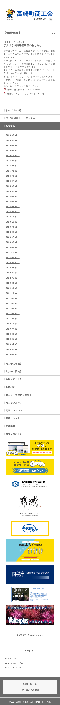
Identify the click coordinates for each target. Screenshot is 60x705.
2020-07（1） (13, 329)
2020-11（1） (13, 324)
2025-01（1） (13, 171)
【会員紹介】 (10, 387)
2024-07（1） (13, 181)
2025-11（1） (13, 156)
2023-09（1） (13, 227)
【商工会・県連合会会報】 (17, 395)
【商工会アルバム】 (14, 402)
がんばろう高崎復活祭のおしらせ (23, 45)
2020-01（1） (13, 354)
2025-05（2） (13, 166)
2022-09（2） (13, 257)
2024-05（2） (13, 191)
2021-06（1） (13, 303)
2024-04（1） (13, 196)
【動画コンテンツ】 (14, 410)
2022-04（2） (13, 283)
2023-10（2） (13, 222)
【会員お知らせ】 (12, 379)
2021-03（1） (13, 319)
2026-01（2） (13, 150)
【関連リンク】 (11, 418)
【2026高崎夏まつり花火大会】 (20, 118)
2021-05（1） (13, 308)
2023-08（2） (13, 232)
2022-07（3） (13, 268)
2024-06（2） (13, 186)
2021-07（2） (13, 298)
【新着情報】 (10, 126)
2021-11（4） (13, 293)
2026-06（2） (13, 135)
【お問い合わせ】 (12, 434)
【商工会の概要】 (12, 363)
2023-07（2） (13, 237)
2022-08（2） (13, 263)
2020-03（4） (13, 349)
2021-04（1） (13, 314)
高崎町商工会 (22, 702)
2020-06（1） (13, 334)
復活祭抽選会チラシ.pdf (19, 89)
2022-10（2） (13, 252)
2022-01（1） (13, 288)
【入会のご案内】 (12, 371)
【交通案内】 (10, 426)
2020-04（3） (13, 344)
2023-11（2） (13, 217)
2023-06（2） (13, 242)
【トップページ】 (12, 110)
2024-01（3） (13, 212)
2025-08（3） (13, 161)
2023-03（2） (13, 247)
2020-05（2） (13, 339)
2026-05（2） (13, 140)
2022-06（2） (13, 273)
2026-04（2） (13, 145)
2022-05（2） (13, 278)
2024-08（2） (13, 176)
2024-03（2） (13, 201)
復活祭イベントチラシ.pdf (20, 94)
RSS (54, 33)
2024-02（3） (13, 206)
